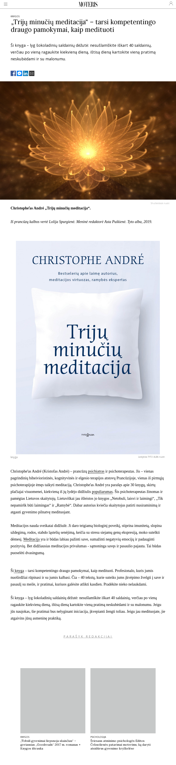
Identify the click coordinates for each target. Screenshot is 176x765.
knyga (19, 571)
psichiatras (96, 471)
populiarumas (102, 492)
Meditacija (31, 539)
